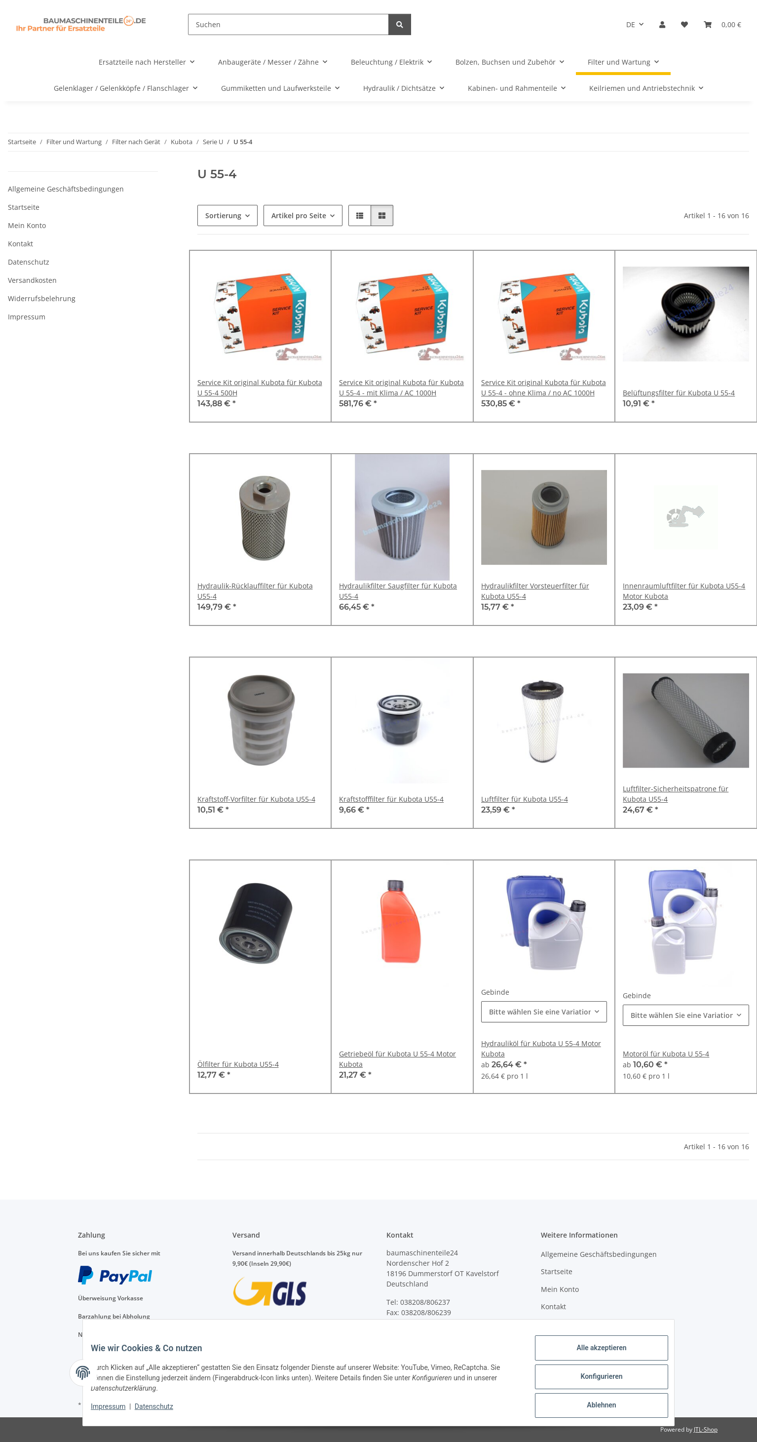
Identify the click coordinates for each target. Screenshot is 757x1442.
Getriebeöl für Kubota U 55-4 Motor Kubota (397, 1059)
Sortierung (223, 215)
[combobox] (544, 1011)
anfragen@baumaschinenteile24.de (445, 1333)
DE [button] (630, 24)
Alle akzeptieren (593, 1356)
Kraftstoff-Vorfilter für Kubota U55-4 (256, 799)
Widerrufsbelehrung (42, 298)
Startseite (23, 207)
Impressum (116, 1411)
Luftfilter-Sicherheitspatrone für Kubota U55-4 (675, 794)
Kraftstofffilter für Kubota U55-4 (391, 799)
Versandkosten (32, 280)
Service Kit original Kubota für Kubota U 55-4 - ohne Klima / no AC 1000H (543, 387)
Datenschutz (162, 1411)
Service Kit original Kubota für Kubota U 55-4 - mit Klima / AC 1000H (401, 387)
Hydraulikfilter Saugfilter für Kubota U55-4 (398, 591)
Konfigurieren (593, 1381)
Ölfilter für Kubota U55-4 (238, 1064)
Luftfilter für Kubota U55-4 (524, 799)
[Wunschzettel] (684, 24)
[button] (662, 24)
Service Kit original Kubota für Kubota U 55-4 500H (259, 387)
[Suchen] (288, 24)
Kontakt (20, 243)
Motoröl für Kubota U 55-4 (666, 1053)
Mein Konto (27, 225)
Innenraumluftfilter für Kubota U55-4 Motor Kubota (684, 591)
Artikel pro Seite (298, 215)
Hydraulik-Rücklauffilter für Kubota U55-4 (255, 591)
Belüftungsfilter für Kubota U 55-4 (679, 392)
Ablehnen (593, 1407)
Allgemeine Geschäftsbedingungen (66, 189)
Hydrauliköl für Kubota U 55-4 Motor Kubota (541, 1048)
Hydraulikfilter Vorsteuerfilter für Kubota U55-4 (535, 591)
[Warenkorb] (722, 24)
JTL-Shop (706, 1429)
